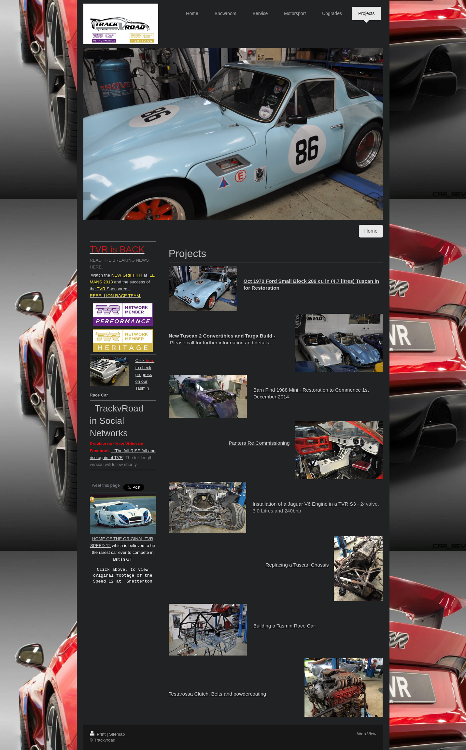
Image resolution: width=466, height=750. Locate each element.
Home (370, 231)
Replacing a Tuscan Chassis (297, 565)
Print (98, 734)
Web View (366, 733)
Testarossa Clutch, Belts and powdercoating (218, 694)
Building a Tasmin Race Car (284, 625)
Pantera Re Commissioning (259, 443)
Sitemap (117, 734)
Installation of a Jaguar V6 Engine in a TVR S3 (304, 504)
